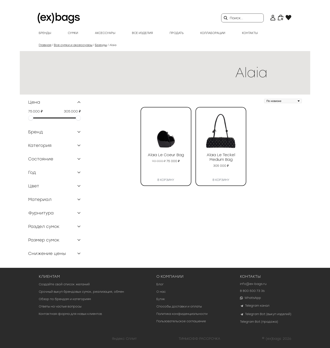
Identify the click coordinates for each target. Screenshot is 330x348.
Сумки (73, 33)
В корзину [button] (165, 179)
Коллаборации (212, 33)
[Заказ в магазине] (283, 101)
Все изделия (142, 33)
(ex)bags (273, 339)
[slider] (30, 118)
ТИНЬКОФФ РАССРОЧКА (199, 339)
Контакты (250, 33)
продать (177, 33)
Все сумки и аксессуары (73, 45)
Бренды (45, 33)
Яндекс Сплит (124, 339)
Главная (45, 45)
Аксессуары (105, 33)
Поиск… (236, 18)
